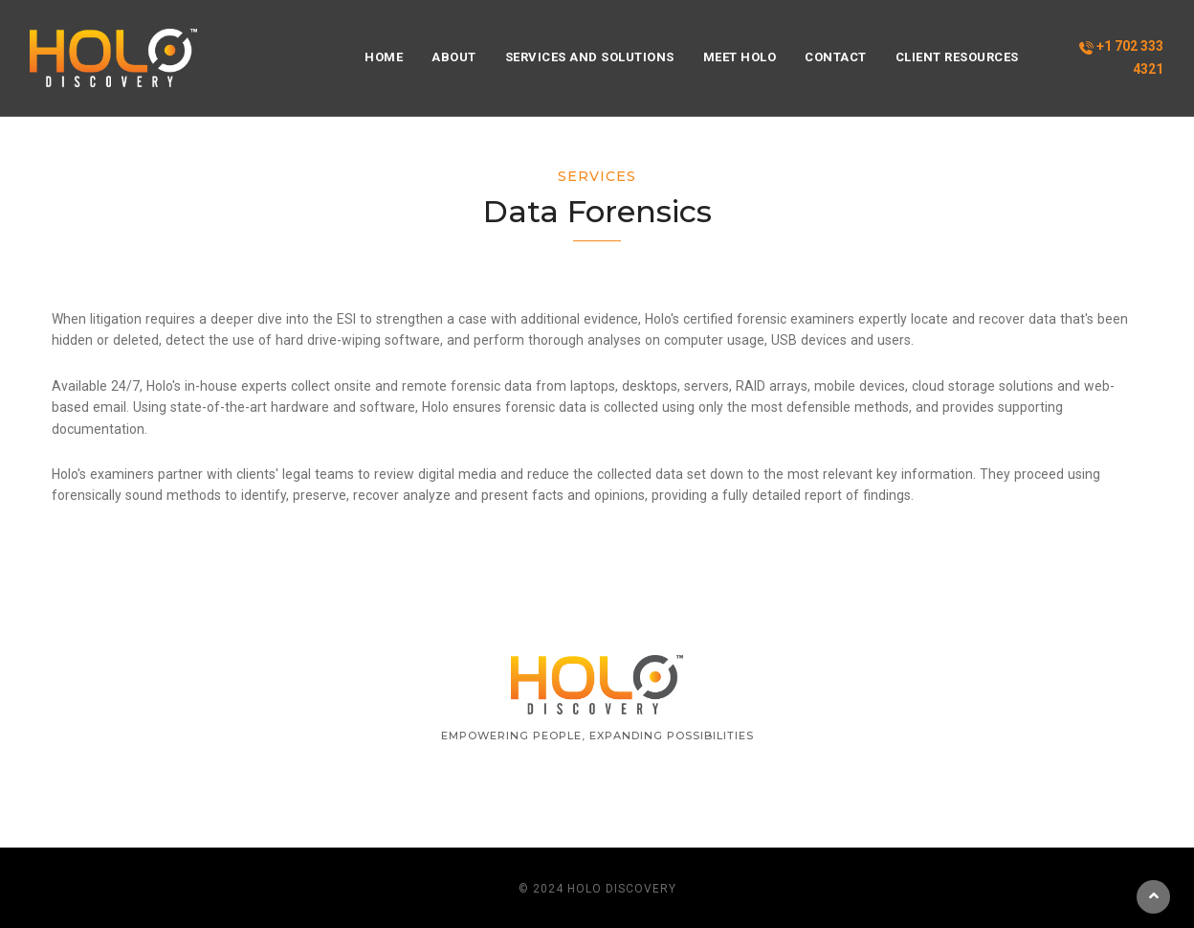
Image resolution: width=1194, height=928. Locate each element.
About (453, 57)
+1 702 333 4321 (1121, 57)
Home (384, 57)
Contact (836, 57)
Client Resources (957, 57)
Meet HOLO (740, 57)
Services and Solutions (589, 57)
